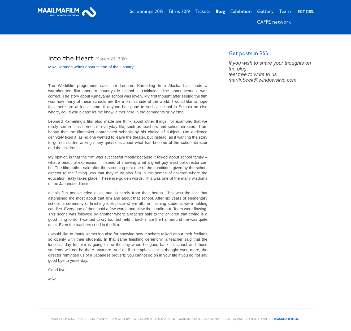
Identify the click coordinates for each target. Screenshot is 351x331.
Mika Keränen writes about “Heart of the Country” (91, 67)
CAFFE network (274, 22)
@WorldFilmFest (287, 318)
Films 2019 (179, 11)
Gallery (265, 11)
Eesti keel (305, 12)
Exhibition (241, 11)
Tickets (202, 11)
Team (285, 11)
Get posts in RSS (248, 53)
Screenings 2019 (146, 11)
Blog (220, 11)
